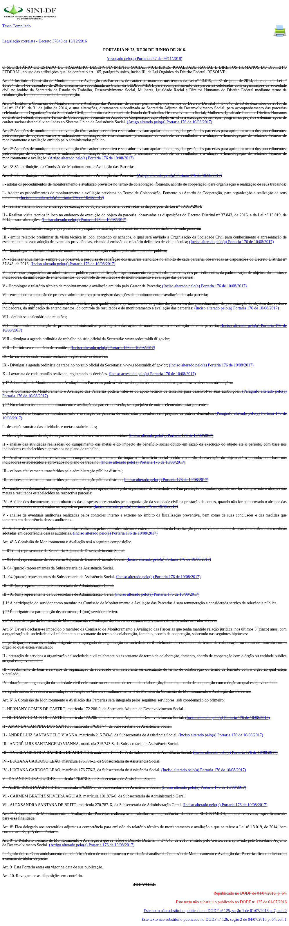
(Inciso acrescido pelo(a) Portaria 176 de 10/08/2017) (152, 374)
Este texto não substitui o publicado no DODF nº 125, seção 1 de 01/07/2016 (215, 911)
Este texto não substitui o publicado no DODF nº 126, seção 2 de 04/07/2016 (214, 919)
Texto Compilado (16, 26)
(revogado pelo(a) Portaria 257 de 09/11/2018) (144, 58)
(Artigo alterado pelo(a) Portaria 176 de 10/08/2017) (169, 122)
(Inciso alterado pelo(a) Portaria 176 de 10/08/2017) (61, 197)
